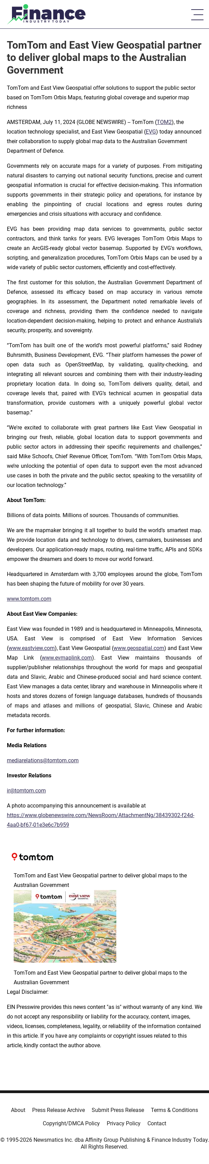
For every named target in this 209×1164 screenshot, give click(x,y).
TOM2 (164, 122)
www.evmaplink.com (67, 657)
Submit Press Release (118, 1110)
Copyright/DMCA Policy (71, 1123)
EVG (151, 131)
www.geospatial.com (139, 648)
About (18, 1110)
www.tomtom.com (29, 599)
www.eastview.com (32, 648)
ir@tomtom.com (26, 790)
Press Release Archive (58, 1110)
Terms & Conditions (174, 1110)
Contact (156, 1123)
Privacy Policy (124, 1123)
